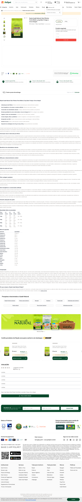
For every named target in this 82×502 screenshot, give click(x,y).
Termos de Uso (73, 470)
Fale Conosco (4, 475)
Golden (61, 475)
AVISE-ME (66, 40)
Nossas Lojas (4, 470)
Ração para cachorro (18, 10)
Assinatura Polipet (23, 475)
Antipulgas (34, 479)
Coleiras (34, 475)
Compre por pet (6, 10)
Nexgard (37, 300)
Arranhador (49, 479)
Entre (67, 2)
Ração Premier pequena (10, 300)
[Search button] (36, 2)
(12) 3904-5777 (39, 439)
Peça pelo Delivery (23, 472)
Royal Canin (59, 300)
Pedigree (48, 300)
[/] (73, 495)
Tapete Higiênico (36, 472)
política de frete (44, 290)
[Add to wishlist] (26, 18)
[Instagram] (64, 440)
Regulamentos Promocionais (8, 484)
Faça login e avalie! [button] (25, 396)
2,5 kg (59, 21)
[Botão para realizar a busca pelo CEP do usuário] (59, 12)
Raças (43, 7)
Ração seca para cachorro (28, 10)
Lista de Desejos (5, 482)
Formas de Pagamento (6, 477)
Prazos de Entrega (5, 472)
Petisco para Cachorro (24, 300)
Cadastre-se (72, 2)
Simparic (62, 470)
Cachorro (11, 7)
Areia (48, 470)
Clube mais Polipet (23, 479)
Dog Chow (62, 482)
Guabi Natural (63, 486)
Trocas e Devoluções (6, 486)
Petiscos (34, 470)
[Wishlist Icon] (41, 2)
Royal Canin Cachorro (41, 305)
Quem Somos (4, 467)
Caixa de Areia (50, 472)
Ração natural (15, 305)
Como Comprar (4, 479)
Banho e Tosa (22, 467)
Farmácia (31, 7)
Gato (17, 7)
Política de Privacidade (75, 467)
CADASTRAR (69, 408)
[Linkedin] (80, 440)
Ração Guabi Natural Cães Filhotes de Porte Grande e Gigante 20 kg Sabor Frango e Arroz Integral (60, 347)
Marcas (37, 7)
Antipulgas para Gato (67, 305)
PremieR (62, 472)
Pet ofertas (69, 7)
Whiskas (62, 479)
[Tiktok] (77, 440)
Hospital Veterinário (23, 477)
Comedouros (35, 477)
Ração (33, 467)
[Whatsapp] (74, 440)
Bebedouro (49, 475)
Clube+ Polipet (77, 7)
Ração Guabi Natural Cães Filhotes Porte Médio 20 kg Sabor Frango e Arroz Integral (19, 347)
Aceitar (73, 499)
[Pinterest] (70, 440)
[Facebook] (67, 440)
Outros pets (23, 7)
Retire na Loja (22, 470)
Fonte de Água (50, 477)
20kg (66, 21)
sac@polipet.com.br (50, 439)
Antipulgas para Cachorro (73, 300)
